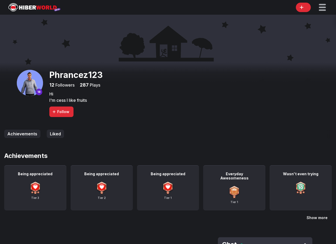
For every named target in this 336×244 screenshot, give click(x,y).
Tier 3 (35, 197)
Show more (317, 217)
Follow (60, 111)
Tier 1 (168, 197)
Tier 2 (102, 197)
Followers (64, 85)
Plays (94, 85)
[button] (322, 7)
